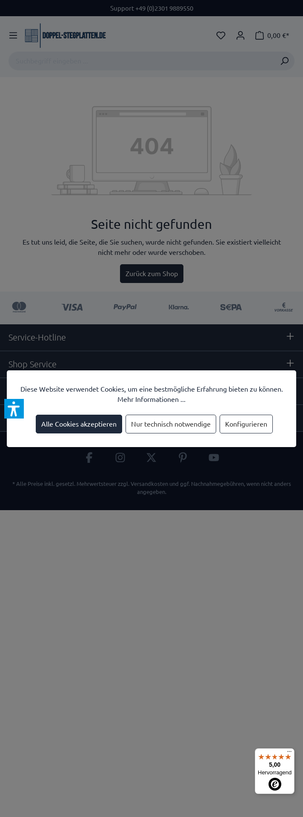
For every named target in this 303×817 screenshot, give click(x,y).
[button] (14, 409)
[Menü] (289, 753)
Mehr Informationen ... (151, 399)
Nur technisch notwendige (171, 424)
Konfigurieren (246, 424)
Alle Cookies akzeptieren (79, 424)
